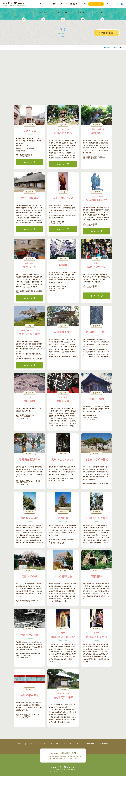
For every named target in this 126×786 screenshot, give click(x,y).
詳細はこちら (28, 162)
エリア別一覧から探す (106, 33)
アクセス (84, 4)
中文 (117, 4)
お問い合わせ (104, 743)
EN (113, 4)
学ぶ (78, 743)
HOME (20, 743)
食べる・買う (54, 743)
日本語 (108, 4)
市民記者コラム (74, 4)
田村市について (44, 4)
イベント (30, 743)
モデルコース (63, 4)
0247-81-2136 (57, 758)
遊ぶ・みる (42, 743)
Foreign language (97, 4)
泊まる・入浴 (67, 743)
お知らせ (53, 4)
